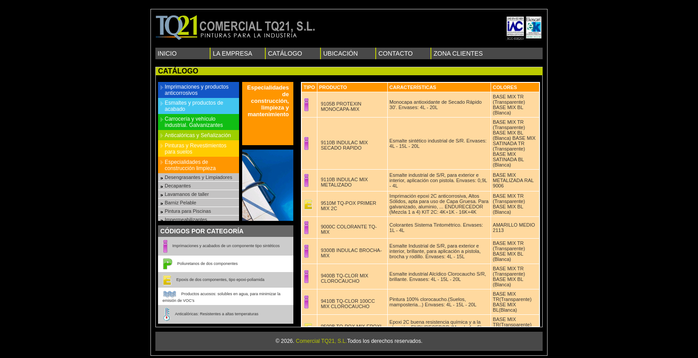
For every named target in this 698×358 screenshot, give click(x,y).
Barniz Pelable (180, 202)
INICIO (167, 53)
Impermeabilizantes (186, 219)
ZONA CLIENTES (458, 53)
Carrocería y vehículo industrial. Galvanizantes (194, 122)
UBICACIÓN (340, 53)
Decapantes (178, 185)
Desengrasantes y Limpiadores (198, 177)
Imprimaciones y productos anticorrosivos (196, 90)
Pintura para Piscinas (188, 211)
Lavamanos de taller (187, 194)
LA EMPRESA (232, 53)
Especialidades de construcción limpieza (190, 165)
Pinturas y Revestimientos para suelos (196, 148)
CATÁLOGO (285, 53)
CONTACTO (395, 53)
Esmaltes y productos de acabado (194, 106)
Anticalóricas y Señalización (198, 135)
